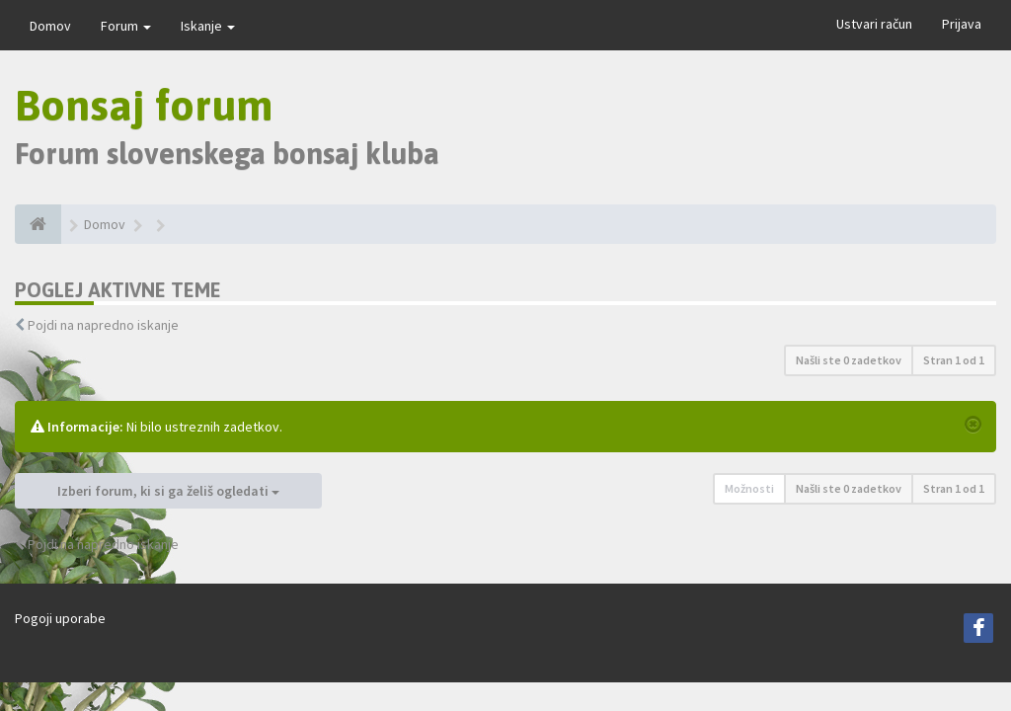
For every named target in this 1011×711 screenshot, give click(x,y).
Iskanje (208, 26)
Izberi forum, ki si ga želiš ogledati (168, 491)
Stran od (953, 360)
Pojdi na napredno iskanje (103, 325)
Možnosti (749, 488)
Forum (126, 26)
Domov (50, 26)
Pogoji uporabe (60, 618)
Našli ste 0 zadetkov (848, 360)
